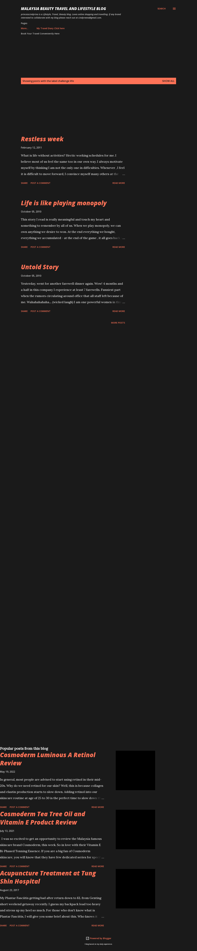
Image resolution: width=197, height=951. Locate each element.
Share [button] (24, 183)
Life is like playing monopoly (64, 203)
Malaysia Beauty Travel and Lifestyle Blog (63, 8)
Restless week (42, 139)
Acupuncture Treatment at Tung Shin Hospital (48, 877)
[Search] (161, 8)
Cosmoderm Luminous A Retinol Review (47, 759)
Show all (168, 81)
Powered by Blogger (98, 938)
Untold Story (40, 267)
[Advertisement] (92, 113)
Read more (119, 183)
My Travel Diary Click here (37, 28)
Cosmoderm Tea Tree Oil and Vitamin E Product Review (42, 818)
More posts (118, 322)
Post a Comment (40, 183)
